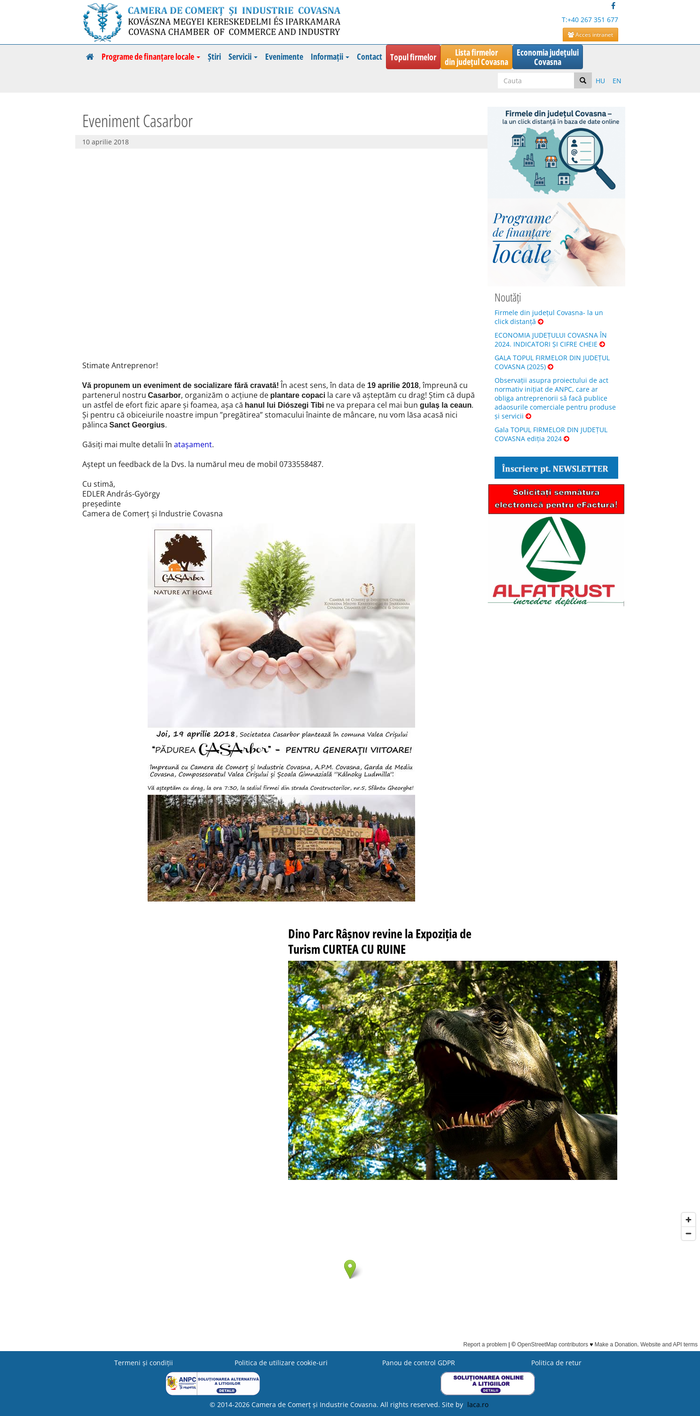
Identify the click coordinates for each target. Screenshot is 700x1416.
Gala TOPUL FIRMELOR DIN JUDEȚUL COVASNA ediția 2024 (551, 434)
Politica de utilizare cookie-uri (281, 1362)
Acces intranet (590, 35)
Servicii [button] (243, 56)
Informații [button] (330, 56)
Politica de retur (556, 1362)
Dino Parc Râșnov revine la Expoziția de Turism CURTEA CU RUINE (380, 941)
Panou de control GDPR (418, 1362)
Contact (369, 56)
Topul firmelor (413, 57)
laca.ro (477, 1404)
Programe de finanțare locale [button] (151, 56)
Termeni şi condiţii (143, 1362)
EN (617, 80)
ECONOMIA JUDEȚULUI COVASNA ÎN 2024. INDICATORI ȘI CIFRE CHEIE (551, 339)
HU (600, 80)
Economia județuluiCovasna (548, 57)
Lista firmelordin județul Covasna (476, 57)
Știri (214, 56)
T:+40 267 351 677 (590, 19)
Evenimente (284, 56)
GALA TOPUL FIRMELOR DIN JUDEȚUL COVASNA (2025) (552, 362)
